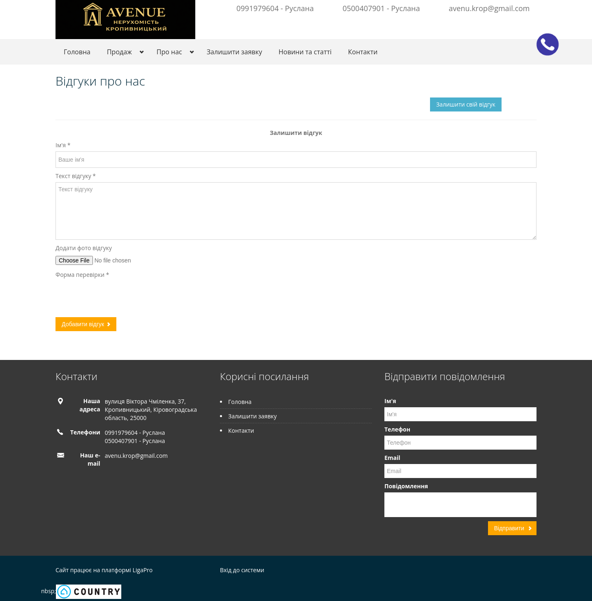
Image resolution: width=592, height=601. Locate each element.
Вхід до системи (242, 570)
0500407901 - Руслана (381, 8)
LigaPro (142, 570)
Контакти (363, 51)
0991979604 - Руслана (275, 8)
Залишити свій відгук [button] (465, 104)
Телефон (397, 429)
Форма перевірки (82, 274)
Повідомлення (406, 486)
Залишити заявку (234, 51)
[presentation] (118, 297)
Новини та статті (305, 51)
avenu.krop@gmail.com (489, 8)
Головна (77, 51)
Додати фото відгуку (84, 248)
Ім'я (63, 145)
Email (392, 458)
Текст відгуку (76, 176)
